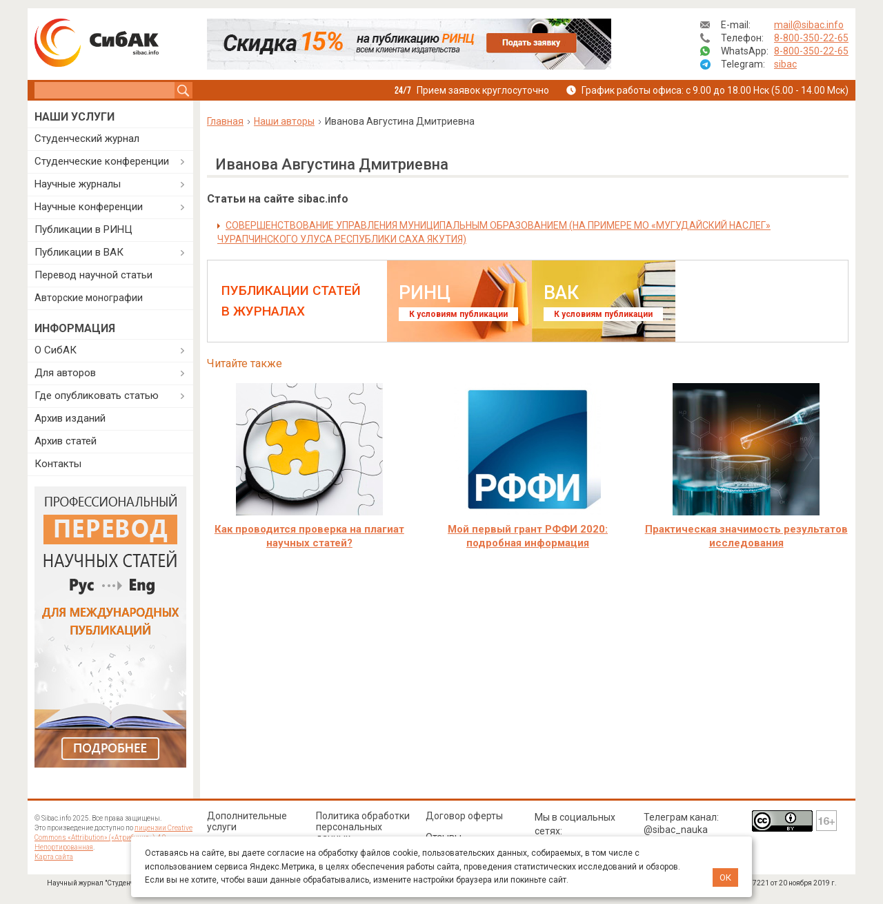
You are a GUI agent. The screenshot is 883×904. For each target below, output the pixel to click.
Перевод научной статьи (93, 275)
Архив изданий (70, 418)
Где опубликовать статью (96, 395)
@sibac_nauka (676, 829)
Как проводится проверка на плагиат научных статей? (309, 536)
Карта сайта (53, 857)
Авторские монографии (88, 297)
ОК (725, 877)
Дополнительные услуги (247, 821)
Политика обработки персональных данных (363, 826)
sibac (785, 64)
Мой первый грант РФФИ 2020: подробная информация (528, 536)
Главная (225, 121)
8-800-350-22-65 (811, 37)
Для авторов (65, 373)
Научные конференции (88, 207)
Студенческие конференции (101, 161)
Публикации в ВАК (78, 252)
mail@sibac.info (809, 24)
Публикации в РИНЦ (83, 229)
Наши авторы (284, 121)
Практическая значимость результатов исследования (746, 536)
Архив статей (65, 441)
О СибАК (55, 350)
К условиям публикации (458, 314)
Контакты (57, 464)
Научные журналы (77, 184)
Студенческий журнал (86, 138)
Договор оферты (464, 815)
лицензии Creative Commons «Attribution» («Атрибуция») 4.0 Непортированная (113, 837)
